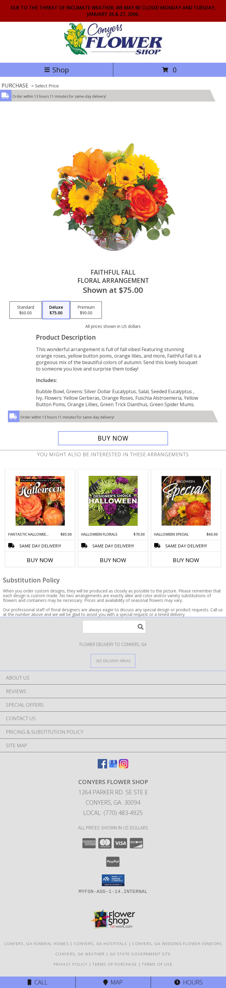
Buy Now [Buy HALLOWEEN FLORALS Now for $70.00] (113, 560)
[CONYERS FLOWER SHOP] (113, 54)
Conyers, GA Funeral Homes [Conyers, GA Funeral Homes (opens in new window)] (36, 943)
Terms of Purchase (114, 964)
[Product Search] (114, 626)
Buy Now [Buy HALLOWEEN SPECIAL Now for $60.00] (186, 560)
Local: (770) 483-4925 (113, 813)
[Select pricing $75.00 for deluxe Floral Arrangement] (56, 310)
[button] (113, 880)
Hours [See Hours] (188, 982)
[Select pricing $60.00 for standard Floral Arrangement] (25, 310)
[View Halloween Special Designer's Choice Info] (186, 500)
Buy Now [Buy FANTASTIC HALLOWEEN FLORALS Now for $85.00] (40, 560)
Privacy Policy (70, 964)
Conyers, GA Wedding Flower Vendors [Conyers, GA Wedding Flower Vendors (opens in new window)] (177, 943)
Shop (56, 69)
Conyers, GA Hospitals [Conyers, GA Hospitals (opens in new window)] (100, 943)
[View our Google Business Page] (113, 766)
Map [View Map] (113, 982)
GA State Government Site (140, 954)
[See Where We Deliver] (113, 660)
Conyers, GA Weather (80, 954)
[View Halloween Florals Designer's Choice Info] (113, 501)
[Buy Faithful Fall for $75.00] (113, 438)
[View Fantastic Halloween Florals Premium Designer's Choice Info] (40, 500)
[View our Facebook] (102, 766)
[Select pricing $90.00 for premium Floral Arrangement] (86, 310)
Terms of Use (157, 964)
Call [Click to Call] (37, 982)
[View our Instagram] (123, 766)
